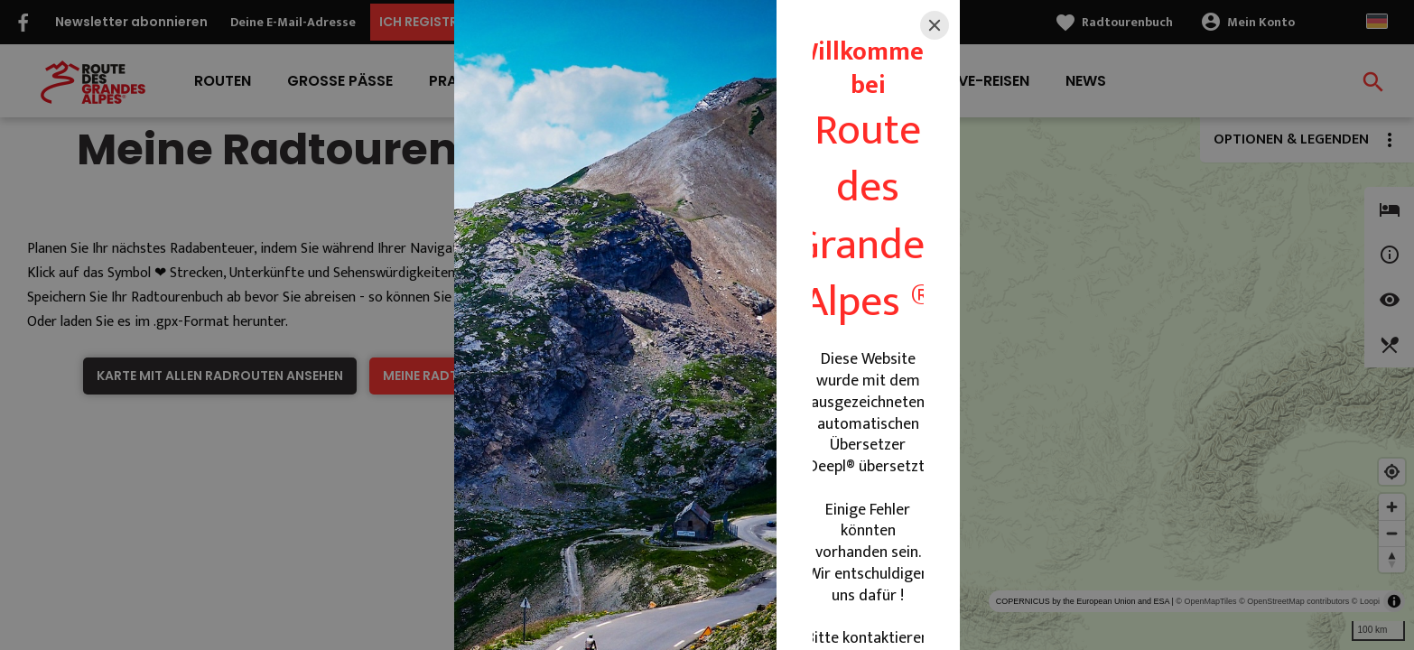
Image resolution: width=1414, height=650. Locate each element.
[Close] (934, 25)
